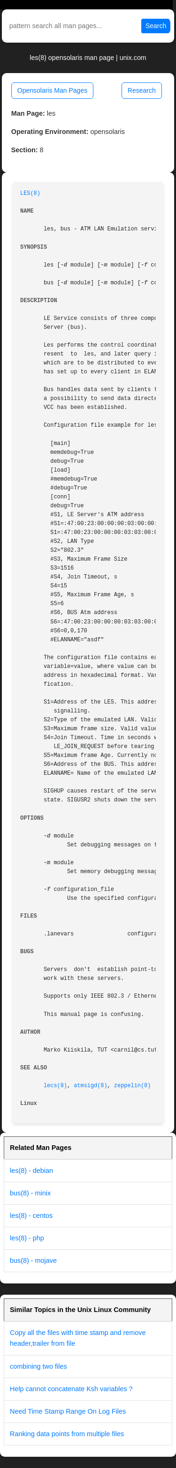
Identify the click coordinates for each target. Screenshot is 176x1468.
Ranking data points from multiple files (67, 1434)
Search (155, 26)
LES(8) (30, 193)
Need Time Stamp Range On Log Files (68, 1411)
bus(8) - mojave (33, 1260)
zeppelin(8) (132, 1085)
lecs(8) (55, 1085)
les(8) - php (27, 1238)
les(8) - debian (31, 1170)
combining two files (38, 1366)
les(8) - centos (31, 1215)
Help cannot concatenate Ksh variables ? (71, 1389)
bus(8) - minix (30, 1193)
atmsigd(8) (90, 1085)
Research (142, 90)
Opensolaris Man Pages (52, 90)
